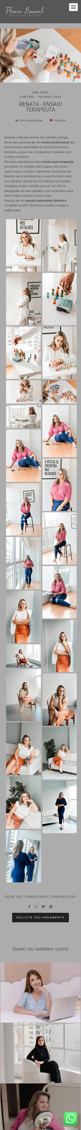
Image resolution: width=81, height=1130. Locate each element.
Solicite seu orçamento (41, 917)
